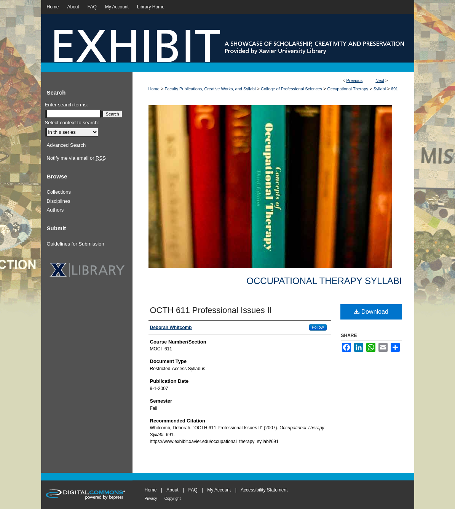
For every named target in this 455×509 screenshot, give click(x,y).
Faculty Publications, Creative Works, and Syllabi (210, 89)
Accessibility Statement (264, 490)
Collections (59, 192)
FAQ (192, 490)
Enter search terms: (66, 105)
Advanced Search (66, 145)
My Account (219, 490)
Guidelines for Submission (75, 244)
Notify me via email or (76, 158)
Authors (55, 210)
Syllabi (380, 89)
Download (371, 311)
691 (394, 89)
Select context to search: (72, 122)
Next (379, 80)
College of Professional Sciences (291, 89)
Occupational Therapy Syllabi (324, 281)
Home (154, 89)
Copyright (172, 498)
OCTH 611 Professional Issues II (211, 310)
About (172, 490)
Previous (354, 80)
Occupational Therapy (347, 89)
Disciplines (58, 201)
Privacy (151, 498)
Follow (318, 327)
